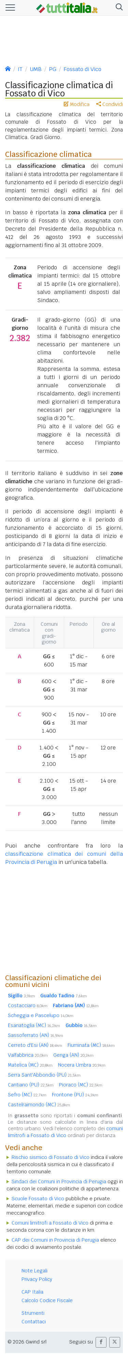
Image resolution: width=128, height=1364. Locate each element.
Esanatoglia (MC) (34, 1025)
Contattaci (34, 1322)
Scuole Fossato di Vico (38, 1199)
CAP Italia (32, 1292)
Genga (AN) (73, 1055)
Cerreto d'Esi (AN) (35, 1045)
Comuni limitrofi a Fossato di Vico (50, 1223)
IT (20, 69)
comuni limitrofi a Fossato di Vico (65, 1131)
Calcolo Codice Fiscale (47, 1300)
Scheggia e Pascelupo (40, 1015)
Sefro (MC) (27, 1095)
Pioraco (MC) (80, 1085)
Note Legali (34, 1271)
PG (52, 69)
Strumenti (33, 1313)
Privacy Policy (37, 1279)
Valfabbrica (28, 1055)
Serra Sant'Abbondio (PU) (44, 1075)
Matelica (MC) (30, 1065)
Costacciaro (27, 1005)
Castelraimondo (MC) (39, 1105)
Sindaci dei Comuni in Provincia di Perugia (59, 1181)
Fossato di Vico (82, 69)
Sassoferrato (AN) (35, 1035)
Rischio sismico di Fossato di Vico (50, 1157)
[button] (118, 8)
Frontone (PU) (75, 1095)
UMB (36, 69)
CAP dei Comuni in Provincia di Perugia (55, 1240)
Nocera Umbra (81, 1065)
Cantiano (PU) (31, 1085)
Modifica (76, 104)
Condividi (109, 104)
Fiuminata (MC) (91, 1045)
